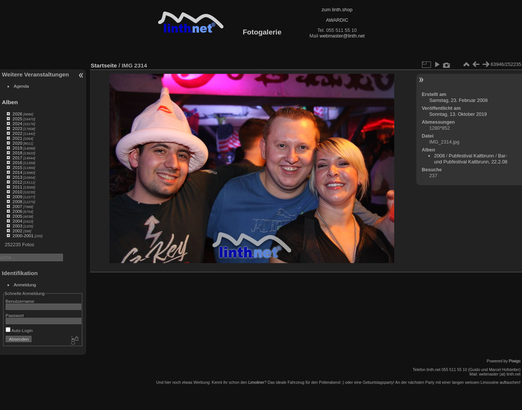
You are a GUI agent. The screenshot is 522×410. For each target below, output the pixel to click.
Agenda (21, 86)
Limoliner (256, 382)
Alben (10, 102)
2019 (17, 147)
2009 (17, 196)
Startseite (104, 65)
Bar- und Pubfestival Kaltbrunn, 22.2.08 (470, 159)
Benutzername (20, 301)
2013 (17, 177)
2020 (17, 143)
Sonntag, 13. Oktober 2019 (458, 114)
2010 (17, 191)
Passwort (15, 315)
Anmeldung (25, 284)
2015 (17, 167)
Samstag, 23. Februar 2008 (458, 100)
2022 (17, 133)
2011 (17, 186)
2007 (17, 206)
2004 (17, 220)
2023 (17, 128)
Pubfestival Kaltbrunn (471, 156)
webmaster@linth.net (342, 36)
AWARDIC (337, 20)
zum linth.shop (337, 9)
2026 (17, 113)
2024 (17, 123)
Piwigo (515, 361)
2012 (17, 182)
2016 (17, 162)
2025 (17, 118)
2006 (17, 211)
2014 (17, 172)
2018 (17, 152)
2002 (17, 230)
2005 (17, 216)
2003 (17, 225)
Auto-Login (19, 330)
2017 (17, 157)
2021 (17, 138)
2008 (17, 201)
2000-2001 (22, 235)
